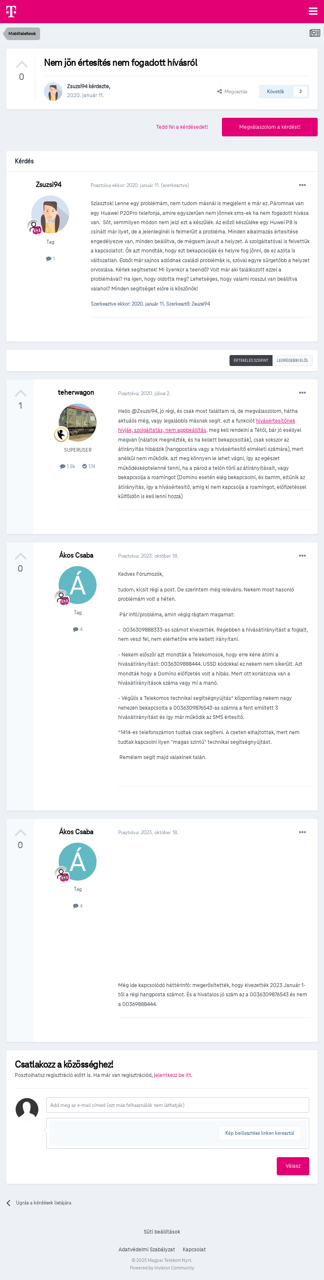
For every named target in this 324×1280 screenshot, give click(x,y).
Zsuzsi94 (77, 86)
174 (88, 466)
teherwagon (76, 392)
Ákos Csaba (76, 555)
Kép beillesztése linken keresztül (259, 1133)
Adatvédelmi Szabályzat (147, 1249)
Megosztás (232, 91)
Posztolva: (144, 393)
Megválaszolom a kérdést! (269, 127)
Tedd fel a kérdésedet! (182, 127)
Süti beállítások (162, 1231)
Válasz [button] (293, 1166)
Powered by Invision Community (162, 1268)
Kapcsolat (194, 1249)
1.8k (68, 466)
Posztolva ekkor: (126, 185)
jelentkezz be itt (172, 1075)
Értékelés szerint (251, 360)
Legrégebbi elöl (292, 360)
